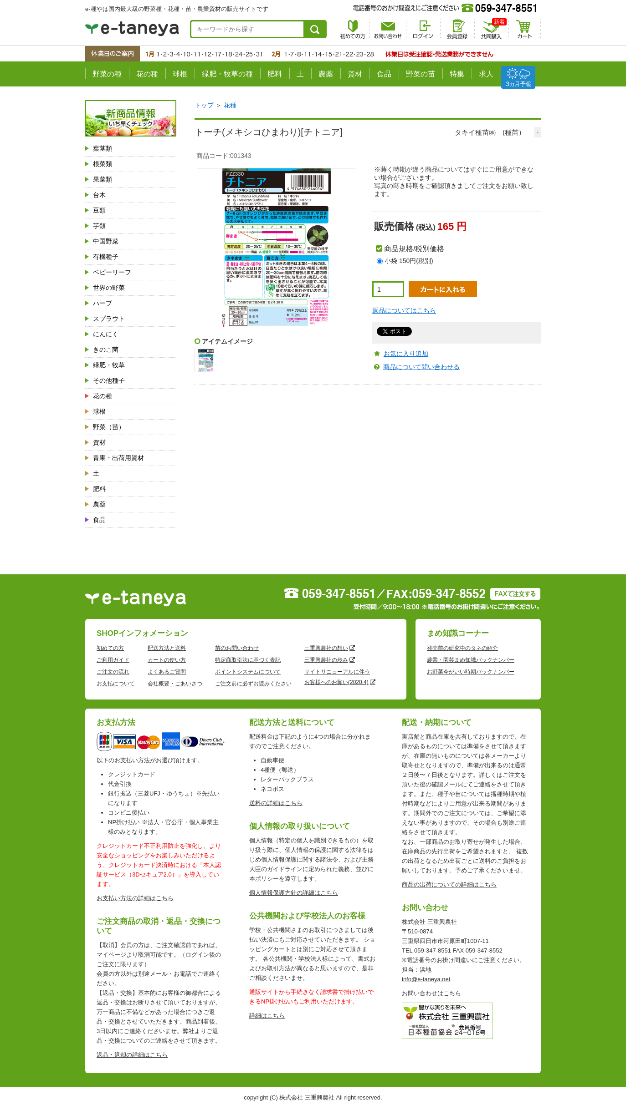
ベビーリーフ (112, 272)
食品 (384, 74)
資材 (355, 74)
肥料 (274, 74)
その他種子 (109, 380)
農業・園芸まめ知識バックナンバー (470, 660)
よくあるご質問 (167, 672)
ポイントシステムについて (248, 672)
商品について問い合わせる (421, 366)
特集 (457, 74)
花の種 (147, 74)
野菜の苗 (420, 74)
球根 (180, 74)
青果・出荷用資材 (118, 457)
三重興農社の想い (326, 648)
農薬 (325, 74)
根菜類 (102, 163)
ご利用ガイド (113, 660)
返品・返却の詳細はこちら (132, 1054)
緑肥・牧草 (109, 365)
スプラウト (109, 318)
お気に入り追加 (406, 353)
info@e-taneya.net (426, 979)
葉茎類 (102, 148)
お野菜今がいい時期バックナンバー (470, 672)
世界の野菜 (109, 287)
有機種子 (105, 256)
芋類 (99, 225)
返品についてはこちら (404, 310)
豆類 (99, 210)
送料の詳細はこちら (276, 803)
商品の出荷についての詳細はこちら (449, 884)
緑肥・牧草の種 (227, 74)
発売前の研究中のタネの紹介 (462, 648)
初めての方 (110, 648)
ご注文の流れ (113, 672)
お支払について (116, 683)
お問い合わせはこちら (431, 993)
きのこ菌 (105, 349)
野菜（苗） (109, 427)
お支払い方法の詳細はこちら (135, 898)
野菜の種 (107, 74)
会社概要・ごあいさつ (175, 683)
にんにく (105, 334)
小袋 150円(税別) (409, 260)
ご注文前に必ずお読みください (253, 683)
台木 (99, 194)
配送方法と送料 (167, 648)
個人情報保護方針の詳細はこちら (293, 892)
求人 (486, 74)
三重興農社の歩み (326, 660)
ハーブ (102, 303)
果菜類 (102, 179)
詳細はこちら (267, 1015)
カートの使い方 (167, 660)
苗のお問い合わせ (237, 648)
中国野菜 (105, 241)
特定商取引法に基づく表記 (248, 660)
